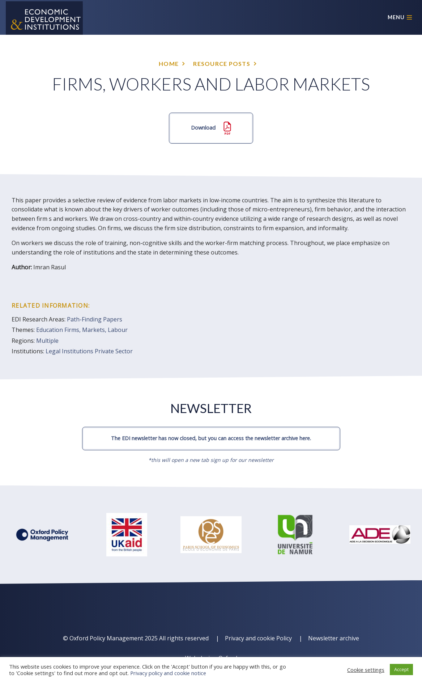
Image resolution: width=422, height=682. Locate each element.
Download (211, 128)
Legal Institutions (69, 351)
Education (49, 330)
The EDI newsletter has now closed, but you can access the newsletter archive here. (211, 438)
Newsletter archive (333, 638)
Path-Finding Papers (94, 319)
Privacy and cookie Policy (258, 638)
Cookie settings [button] (365, 669)
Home (169, 63)
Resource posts (221, 63)
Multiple (47, 341)
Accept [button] (401, 669)
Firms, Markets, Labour (96, 330)
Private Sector (114, 351)
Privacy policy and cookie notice (168, 673)
